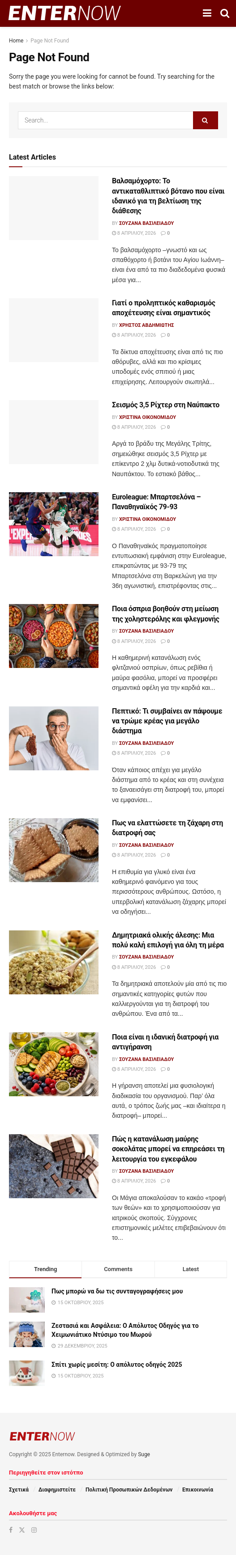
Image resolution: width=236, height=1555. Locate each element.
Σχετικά (19, 1490)
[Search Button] (224, 13)
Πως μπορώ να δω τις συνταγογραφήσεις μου (117, 1291)
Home (16, 41)
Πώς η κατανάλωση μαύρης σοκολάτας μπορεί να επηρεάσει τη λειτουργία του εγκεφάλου (168, 1149)
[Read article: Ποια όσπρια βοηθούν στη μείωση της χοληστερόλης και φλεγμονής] (54, 636)
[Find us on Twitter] (22, 1530)
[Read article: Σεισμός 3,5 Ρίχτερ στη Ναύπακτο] (54, 432)
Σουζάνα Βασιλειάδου (146, 223)
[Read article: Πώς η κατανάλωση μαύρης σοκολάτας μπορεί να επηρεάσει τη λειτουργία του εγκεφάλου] (54, 1166)
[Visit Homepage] (64, 13)
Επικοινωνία (197, 1490)
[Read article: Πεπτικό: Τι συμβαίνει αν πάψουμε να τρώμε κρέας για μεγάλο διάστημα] (54, 738)
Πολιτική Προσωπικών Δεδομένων (129, 1490)
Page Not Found (49, 41)
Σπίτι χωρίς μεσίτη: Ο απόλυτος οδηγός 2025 (116, 1364)
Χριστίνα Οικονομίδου (147, 417)
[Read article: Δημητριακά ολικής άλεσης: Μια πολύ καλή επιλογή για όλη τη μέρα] (54, 962)
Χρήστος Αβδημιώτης (146, 325)
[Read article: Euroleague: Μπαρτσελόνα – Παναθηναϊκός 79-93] (54, 524)
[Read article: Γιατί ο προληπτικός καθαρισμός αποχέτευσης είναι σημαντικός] (54, 330)
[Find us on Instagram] (34, 1530)
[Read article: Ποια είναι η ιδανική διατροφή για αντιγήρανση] (54, 1064)
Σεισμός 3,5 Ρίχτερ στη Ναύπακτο (165, 405)
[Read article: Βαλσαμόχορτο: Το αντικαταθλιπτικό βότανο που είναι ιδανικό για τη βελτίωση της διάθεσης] (54, 208)
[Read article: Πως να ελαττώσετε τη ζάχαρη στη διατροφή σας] (54, 850)
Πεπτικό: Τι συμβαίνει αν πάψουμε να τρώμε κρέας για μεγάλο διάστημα (167, 721)
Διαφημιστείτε (57, 1490)
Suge (144, 1454)
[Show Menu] (207, 13)
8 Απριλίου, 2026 (134, 233)
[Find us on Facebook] (11, 1530)
